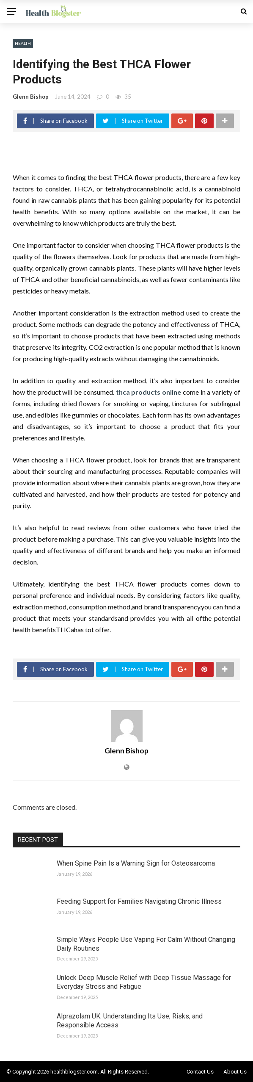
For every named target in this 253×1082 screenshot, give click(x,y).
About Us (235, 1071)
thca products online (149, 392)
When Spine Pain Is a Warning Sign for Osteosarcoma (136, 863)
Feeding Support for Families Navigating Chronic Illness (139, 901)
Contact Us (200, 1071)
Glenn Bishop (31, 96)
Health (23, 43)
